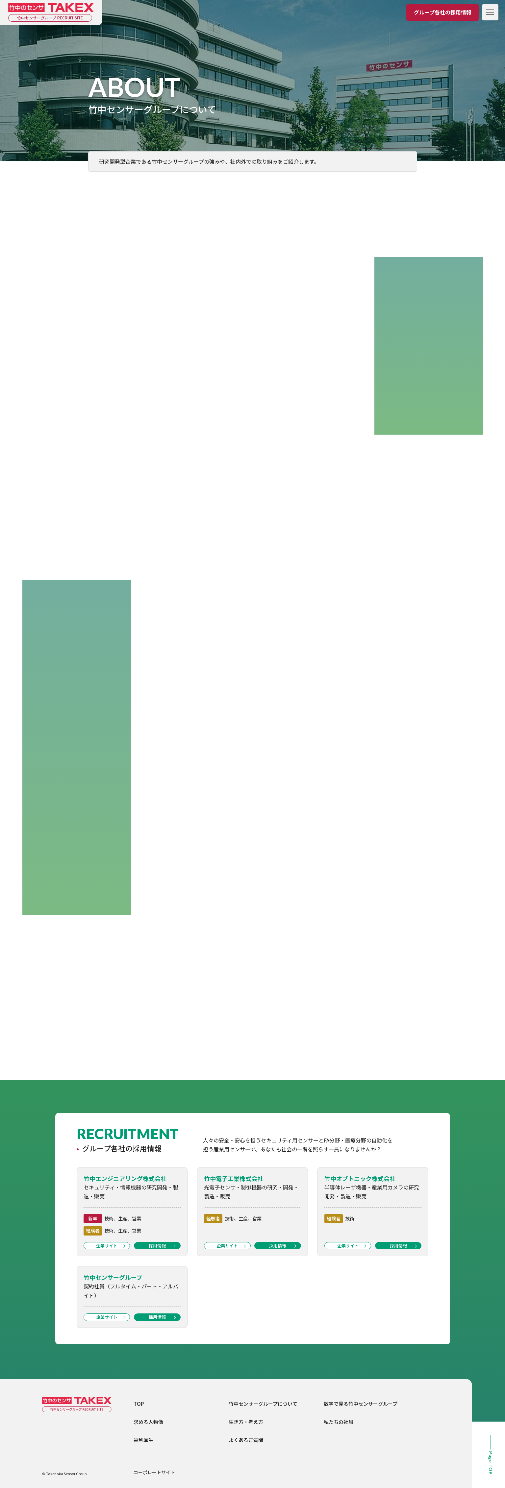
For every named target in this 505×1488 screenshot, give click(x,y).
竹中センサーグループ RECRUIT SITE (51, 18)
